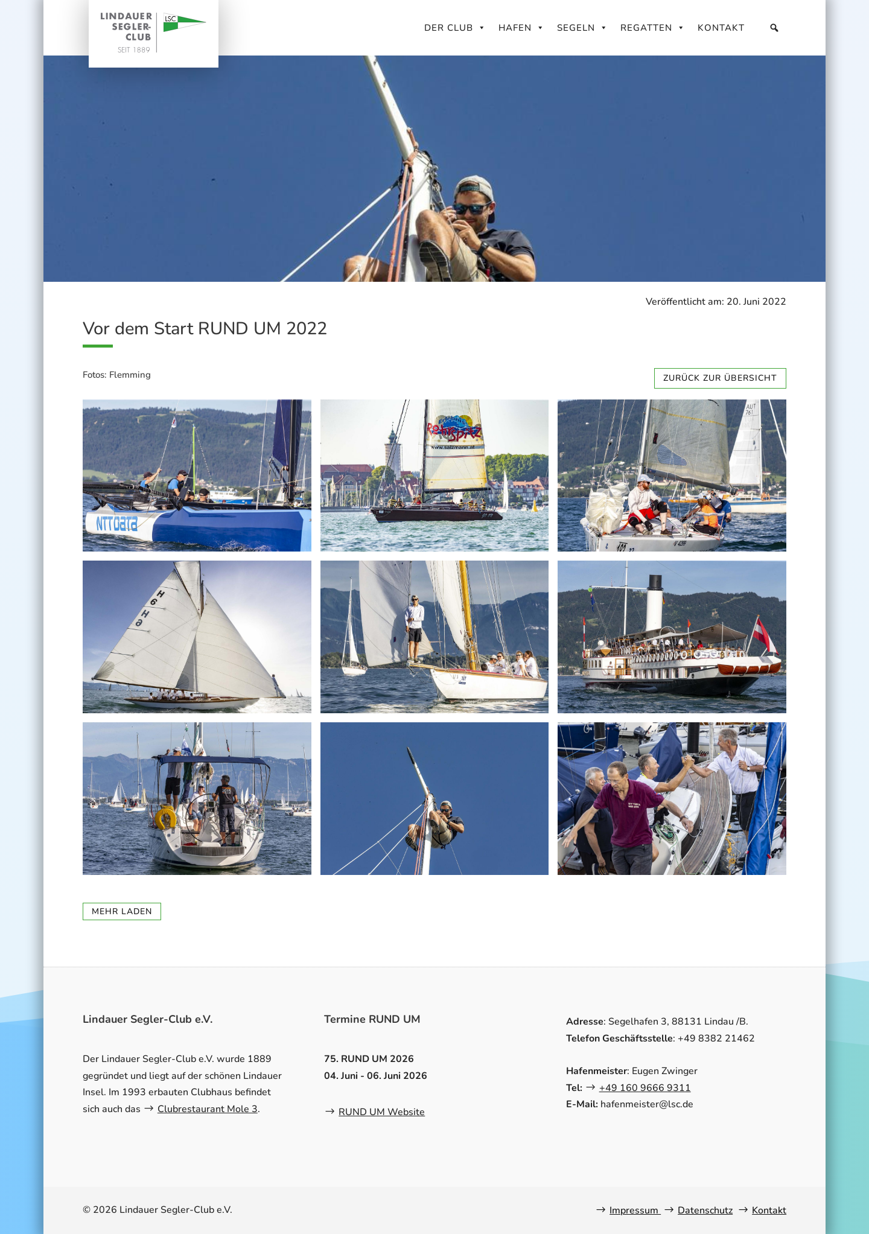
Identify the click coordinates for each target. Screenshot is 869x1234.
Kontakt (721, 28)
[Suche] (774, 28)
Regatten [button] (653, 28)
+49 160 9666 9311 (645, 1088)
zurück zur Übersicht (720, 378)
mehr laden (122, 911)
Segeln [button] (582, 28)
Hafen (521, 28)
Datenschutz (705, 1210)
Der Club (455, 28)
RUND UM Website (382, 1112)
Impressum (635, 1210)
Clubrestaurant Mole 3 (208, 1109)
